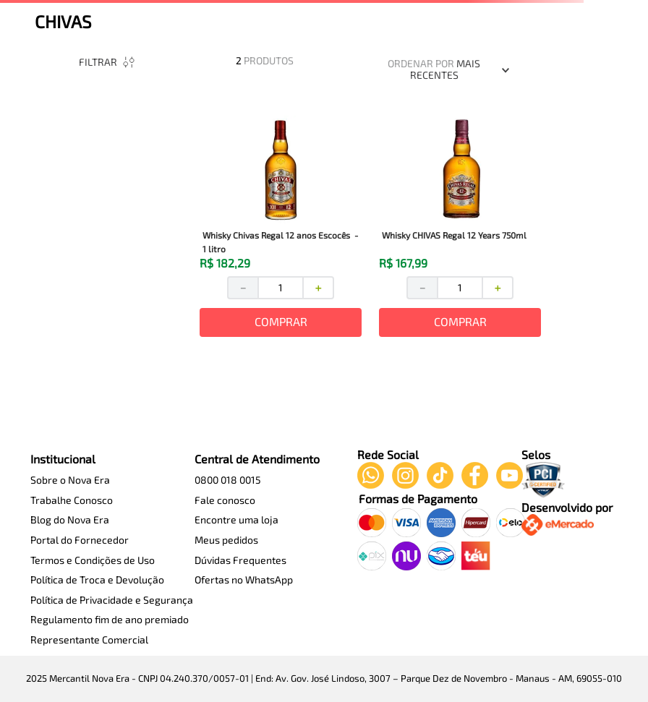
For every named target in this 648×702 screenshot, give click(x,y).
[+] (319, 287)
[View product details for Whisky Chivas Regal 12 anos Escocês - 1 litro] (281, 228)
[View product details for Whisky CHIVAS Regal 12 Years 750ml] (460, 228)
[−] (242, 287)
